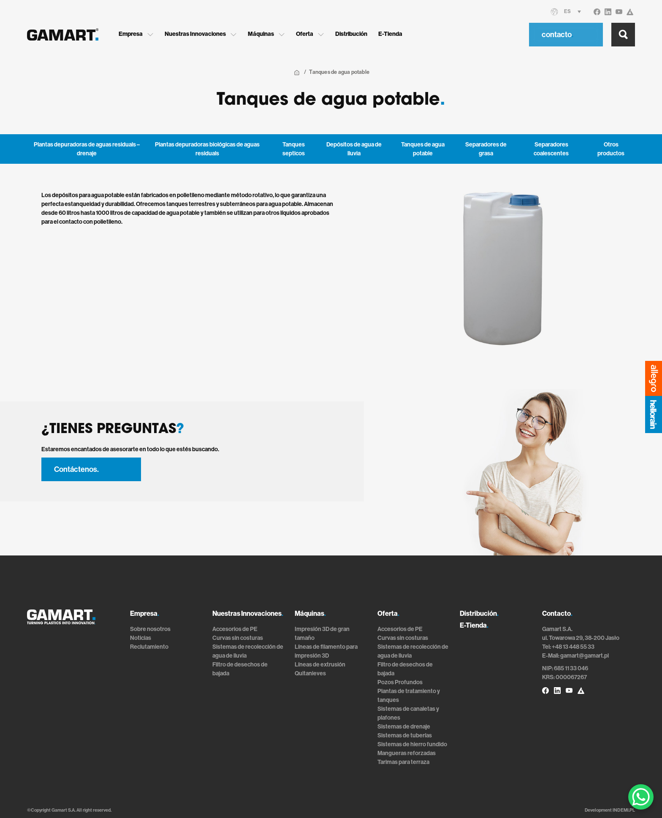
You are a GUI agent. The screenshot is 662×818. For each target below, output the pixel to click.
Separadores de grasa (486, 149)
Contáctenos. (76, 469)
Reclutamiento (149, 646)
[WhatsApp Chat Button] (641, 797)
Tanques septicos (293, 149)
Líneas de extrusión (320, 664)
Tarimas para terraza (403, 762)
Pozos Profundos (400, 682)
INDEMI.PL (624, 810)
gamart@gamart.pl (584, 655)
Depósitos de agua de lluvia (354, 149)
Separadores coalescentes (551, 149)
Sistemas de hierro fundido (412, 744)
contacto (557, 34)
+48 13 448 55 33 (573, 646)
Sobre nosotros (150, 629)
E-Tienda (393, 34)
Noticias (140, 638)
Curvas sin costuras (237, 638)
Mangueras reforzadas (406, 753)
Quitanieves (310, 673)
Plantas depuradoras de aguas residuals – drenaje (87, 149)
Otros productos (610, 149)
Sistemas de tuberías (404, 735)
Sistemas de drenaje (403, 726)
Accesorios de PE (235, 629)
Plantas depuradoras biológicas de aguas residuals (207, 149)
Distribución (354, 34)
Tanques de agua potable (423, 149)
